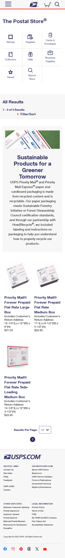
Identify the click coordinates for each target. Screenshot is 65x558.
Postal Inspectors (11, 511)
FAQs (5, 476)
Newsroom (37, 473)
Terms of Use (38, 511)
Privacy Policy (38, 507)
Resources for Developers (15, 525)
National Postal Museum (14, 521)
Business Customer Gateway (16, 507)
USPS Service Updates (42, 476)
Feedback (7, 480)
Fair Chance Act (39, 521)
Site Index (7, 473)
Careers (6, 490)
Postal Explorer (10, 518)
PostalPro (7, 528)
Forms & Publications (41, 480)
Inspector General (11, 514)
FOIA (34, 514)
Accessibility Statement (42, 525)
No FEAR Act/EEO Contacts (44, 518)
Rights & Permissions (41, 487)
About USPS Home (40, 469)
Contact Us (8, 469)
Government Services (41, 483)
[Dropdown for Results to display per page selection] (45, 430)
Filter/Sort (28, 114)
